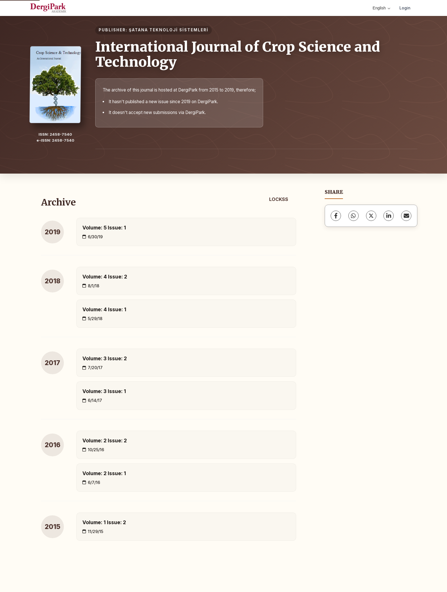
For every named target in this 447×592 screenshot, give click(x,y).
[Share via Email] (406, 216)
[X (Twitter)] (371, 216)
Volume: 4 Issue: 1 (104, 309)
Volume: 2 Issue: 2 (104, 441)
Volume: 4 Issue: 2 (104, 277)
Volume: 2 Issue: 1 (104, 473)
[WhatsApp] (353, 216)
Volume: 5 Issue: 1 (104, 228)
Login (405, 7)
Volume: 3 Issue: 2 (104, 358)
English (381, 8)
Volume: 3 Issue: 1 (104, 391)
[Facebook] (336, 216)
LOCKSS (278, 199)
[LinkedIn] (388, 216)
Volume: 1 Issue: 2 (104, 522)
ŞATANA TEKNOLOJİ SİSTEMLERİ (168, 30)
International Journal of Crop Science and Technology (237, 54)
